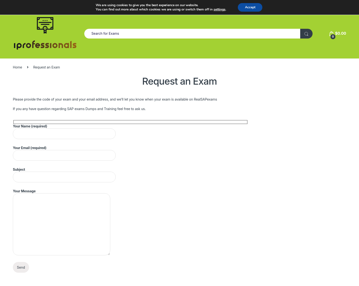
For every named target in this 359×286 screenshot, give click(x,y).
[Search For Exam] (306, 34)
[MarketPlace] (45, 33)
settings (219, 9)
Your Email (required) (64, 153)
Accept (250, 7)
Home (17, 67)
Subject (64, 174)
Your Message (61, 222)
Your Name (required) (64, 131)
